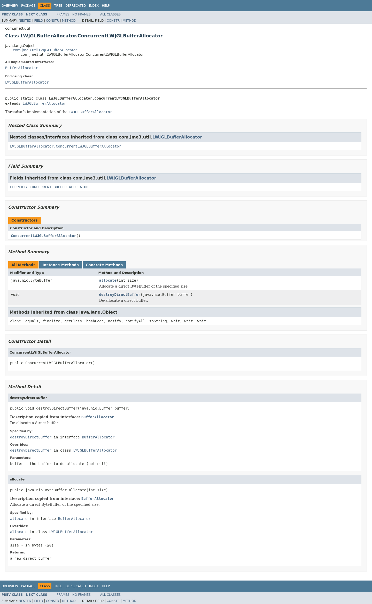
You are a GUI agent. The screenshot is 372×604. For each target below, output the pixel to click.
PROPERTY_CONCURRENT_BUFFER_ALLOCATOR (49, 187)
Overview (10, 5)
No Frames (81, 14)
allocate (108, 280)
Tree (58, 5)
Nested (25, 20)
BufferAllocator (21, 68)
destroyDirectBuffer (120, 294)
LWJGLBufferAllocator (27, 82)
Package (28, 5)
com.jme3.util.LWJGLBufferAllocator (45, 50)
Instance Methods (60, 265)
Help (106, 5)
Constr (52, 20)
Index (94, 5)
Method (69, 20)
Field (38, 20)
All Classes (110, 14)
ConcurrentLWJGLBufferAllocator (43, 236)
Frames (63, 14)
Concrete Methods (104, 265)
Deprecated (75, 5)
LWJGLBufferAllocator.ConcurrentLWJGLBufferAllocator (65, 146)
